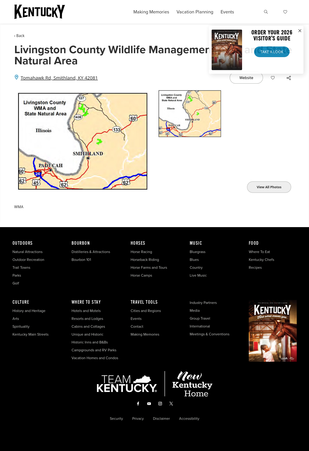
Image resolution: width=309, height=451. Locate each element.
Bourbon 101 (81, 259)
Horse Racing (141, 251)
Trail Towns (21, 267)
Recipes (256, 267)
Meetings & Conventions (209, 334)
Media (195, 310)
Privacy (138, 418)
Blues (194, 259)
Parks (16, 275)
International (200, 326)
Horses (138, 243)
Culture (20, 302)
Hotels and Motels (86, 310)
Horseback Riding (145, 259)
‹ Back (19, 35)
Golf (15, 283)
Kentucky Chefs (261, 259)
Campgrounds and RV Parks (94, 350)
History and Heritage (29, 310)
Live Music (198, 275)
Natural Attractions (27, 251)
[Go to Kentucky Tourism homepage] (39, 12)
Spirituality (21, 326)
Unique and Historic (87, 334)
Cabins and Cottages (88, 326)
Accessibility (189, 418)
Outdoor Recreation (28, 259)
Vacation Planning (195, 11)
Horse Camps (141, 275)
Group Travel (200, 318)
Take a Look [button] (272, 51)
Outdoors (22, 243)
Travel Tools (144, 302)
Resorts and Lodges (87, 318)
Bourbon (81, 243)
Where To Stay (86, 302)
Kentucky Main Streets (30, 334)
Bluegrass (197, 251)
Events (227, 11)
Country (196, 267)
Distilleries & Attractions (91, 251)
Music (196, 243)
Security (116, 418)
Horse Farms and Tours (149, 267)
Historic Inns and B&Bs (90, 342)
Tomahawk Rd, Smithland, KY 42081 (59, 78)
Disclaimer (161, 418)
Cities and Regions (146, 310)
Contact (137, 326)
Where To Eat (259, 251)
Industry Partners (203, 302)
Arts (15, 318)
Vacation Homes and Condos (95, 358)
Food (254, 243)
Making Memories (151, 12)
